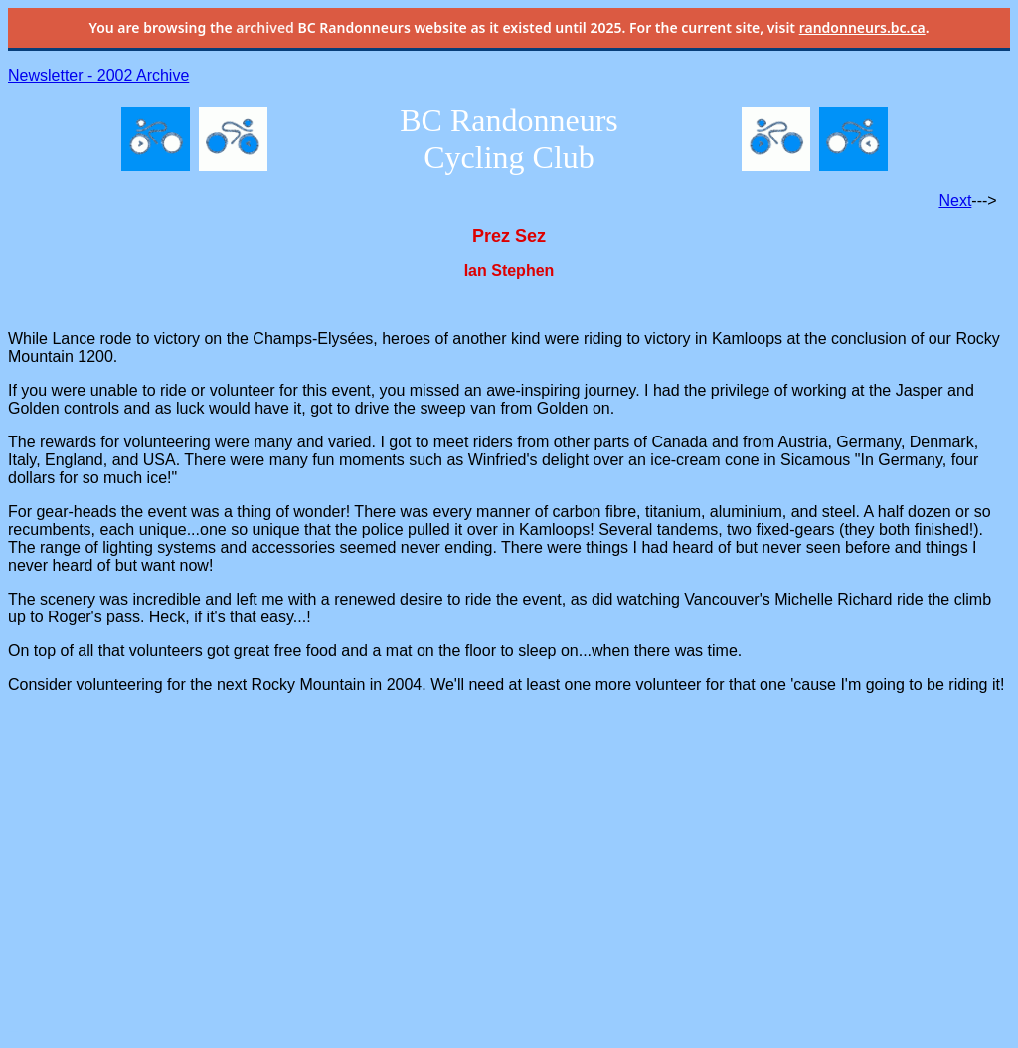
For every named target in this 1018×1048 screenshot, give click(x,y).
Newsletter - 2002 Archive (98, 75)
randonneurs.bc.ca (862, 27)
